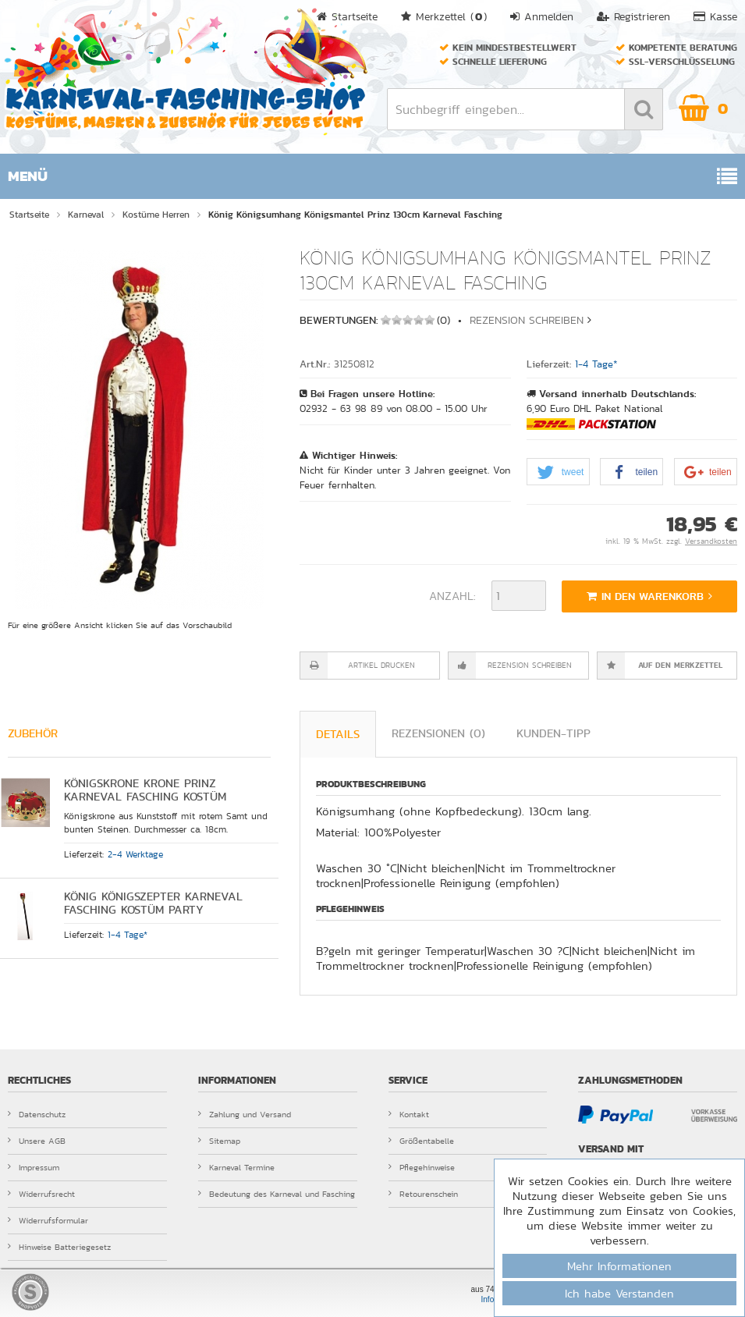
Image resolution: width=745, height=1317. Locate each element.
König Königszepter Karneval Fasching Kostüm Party (153, 903)
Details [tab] (338, 734)
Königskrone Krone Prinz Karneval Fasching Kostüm (145, 790)
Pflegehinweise (421, 1167)
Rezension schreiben (527, 320)
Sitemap (219, 1140)
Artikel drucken (381, 665)
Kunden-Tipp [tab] (553, 733)
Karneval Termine (236, 1167)
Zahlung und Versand (244, 1114)
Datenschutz (37, 1114)
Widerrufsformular (48, 1220)
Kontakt (408, 1114)
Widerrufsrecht (41, 1193)
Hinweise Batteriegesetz (59, 1247)
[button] (558, 472)
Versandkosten (711, 541)
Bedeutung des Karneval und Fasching (276, 1193)
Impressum (33, 1167)
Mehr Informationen (619, 1266)
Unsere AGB (37, 1140)
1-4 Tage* (596, 364)
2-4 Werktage (135, 854)
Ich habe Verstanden (619, 1293)
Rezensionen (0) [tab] (438, 733)
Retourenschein (423, 1193)
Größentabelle (421, 1140)
